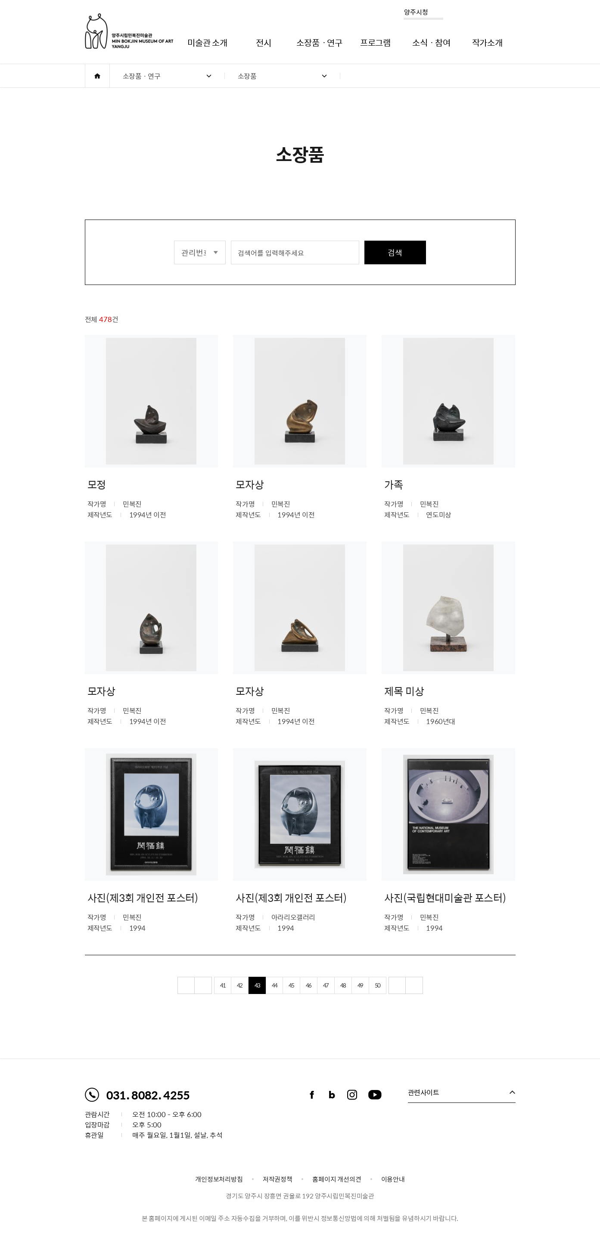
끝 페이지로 (414, 1001)
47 (325, 1001)
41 (222, 1001)
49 (360, 1001)
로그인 (486, 14)
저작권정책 (277, 1179)
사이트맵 (510, 14)
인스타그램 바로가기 (352, 1095)
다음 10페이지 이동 (397, 1001)
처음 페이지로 (186, 1001)
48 (342, 1001)
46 (308, 1001)
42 (239, 1001)
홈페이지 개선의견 (336, 1179)
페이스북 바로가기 (312, 1095)
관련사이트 (423, 1092)
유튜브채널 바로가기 (375, 1095)
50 (377, 1001)
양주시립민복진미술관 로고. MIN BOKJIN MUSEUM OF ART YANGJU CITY (129, 31)
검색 (395, 252)
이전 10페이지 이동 (203, 1001)
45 (291, 1001)
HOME (97, 76)
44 (274, 1001)
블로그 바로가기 (332, 1095)
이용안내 (393, 1179)
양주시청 (416, 12)
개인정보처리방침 (219, 1179)
